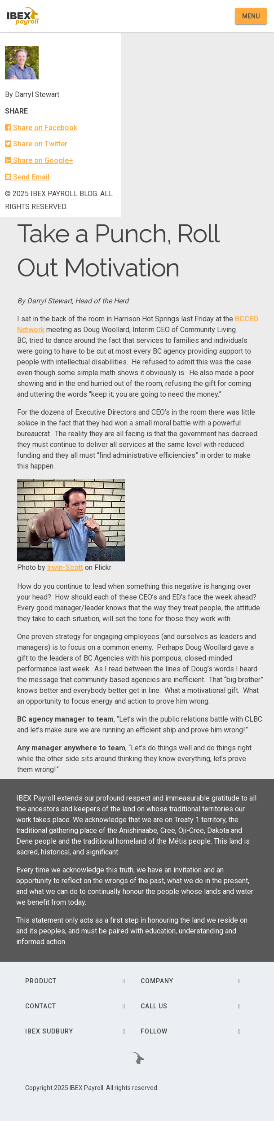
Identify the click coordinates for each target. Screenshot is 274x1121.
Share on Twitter (36, 144)
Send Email (27, 177)
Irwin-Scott (65, 567)
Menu (251, 16)
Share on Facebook (41, 127)
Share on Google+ (39, 160)
